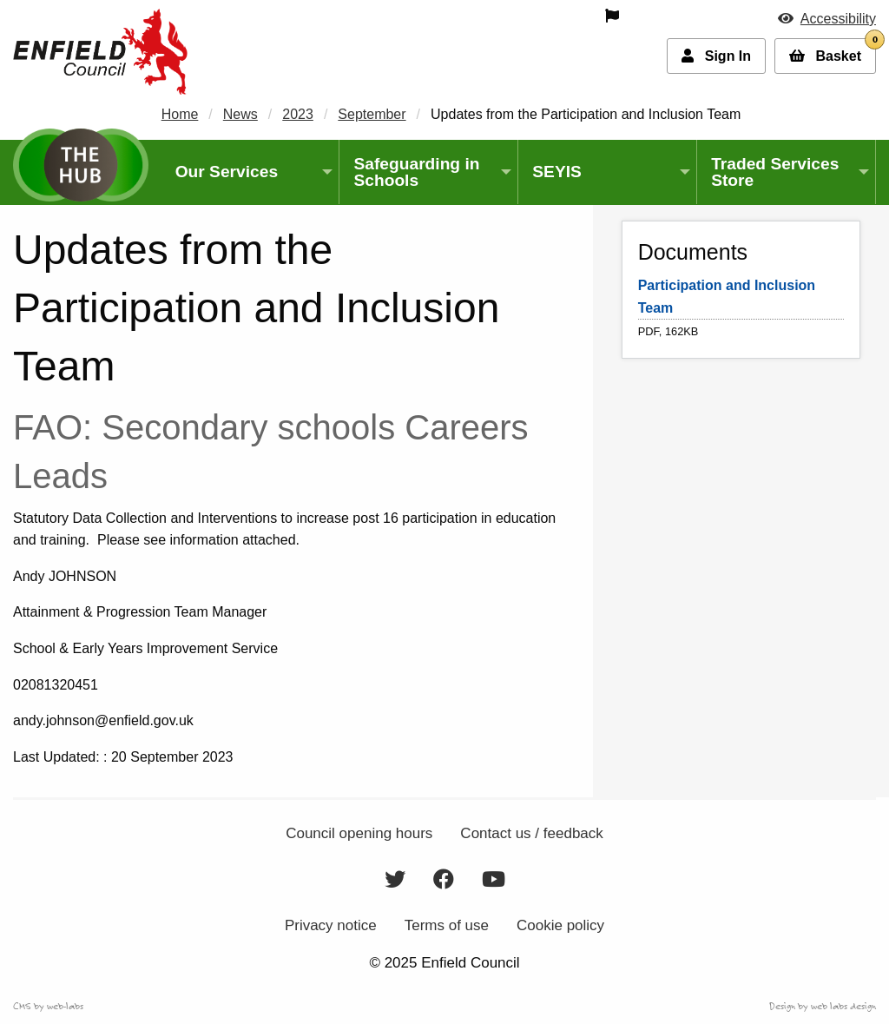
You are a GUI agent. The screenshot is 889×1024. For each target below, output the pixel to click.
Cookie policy (560, 925)
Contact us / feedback (531, 833)
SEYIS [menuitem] (557, 171)
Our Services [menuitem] (226, 171)
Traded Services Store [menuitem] (775, 172)
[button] (827, 18)
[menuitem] (514, 16)
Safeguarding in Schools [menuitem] (416, 172)
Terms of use (447, 925)
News (240, 114)
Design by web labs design (822, 1006)
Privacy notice (331, 925)
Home (180, 114)
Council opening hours (359, 833)
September (371, 114)
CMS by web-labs (48, 1006)
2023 (297, 114)
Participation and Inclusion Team (726, 296)
